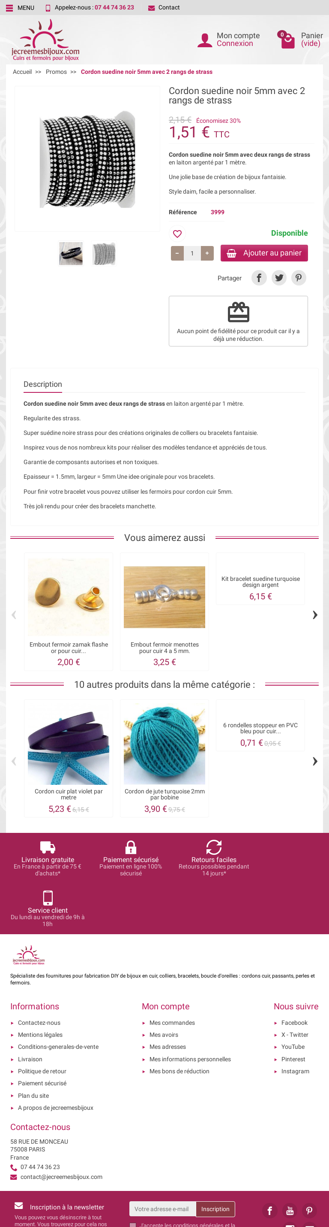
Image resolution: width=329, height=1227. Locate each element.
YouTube (293, 997)
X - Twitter (294, 985)
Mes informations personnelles (190, 1009)
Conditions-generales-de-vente (58, 997)
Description (43, 384)
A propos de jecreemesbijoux (55, 1057)
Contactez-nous (39, 972)
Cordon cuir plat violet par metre (69, 795)
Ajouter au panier (262, 253)
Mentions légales (40, 985)
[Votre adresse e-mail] (162, 1159)
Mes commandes (172, 972)
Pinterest (293, 1009)
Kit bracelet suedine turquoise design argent (260, 582)
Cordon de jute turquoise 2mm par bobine (165, 795)
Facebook (294, 972)
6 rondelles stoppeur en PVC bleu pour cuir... (260, 729)
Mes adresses (168, 997)
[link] (258, 278)
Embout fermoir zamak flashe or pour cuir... (69, 648)
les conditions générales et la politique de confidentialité (187, 1179)
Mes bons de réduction (179, 1021)
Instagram (295, 1021)
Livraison (30, 1009)
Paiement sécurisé (42, 1033)
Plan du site (33, 1045)
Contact (164, 7)
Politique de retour (42, 1021)
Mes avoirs (164, 985)
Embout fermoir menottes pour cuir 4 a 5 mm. (165, 648)
